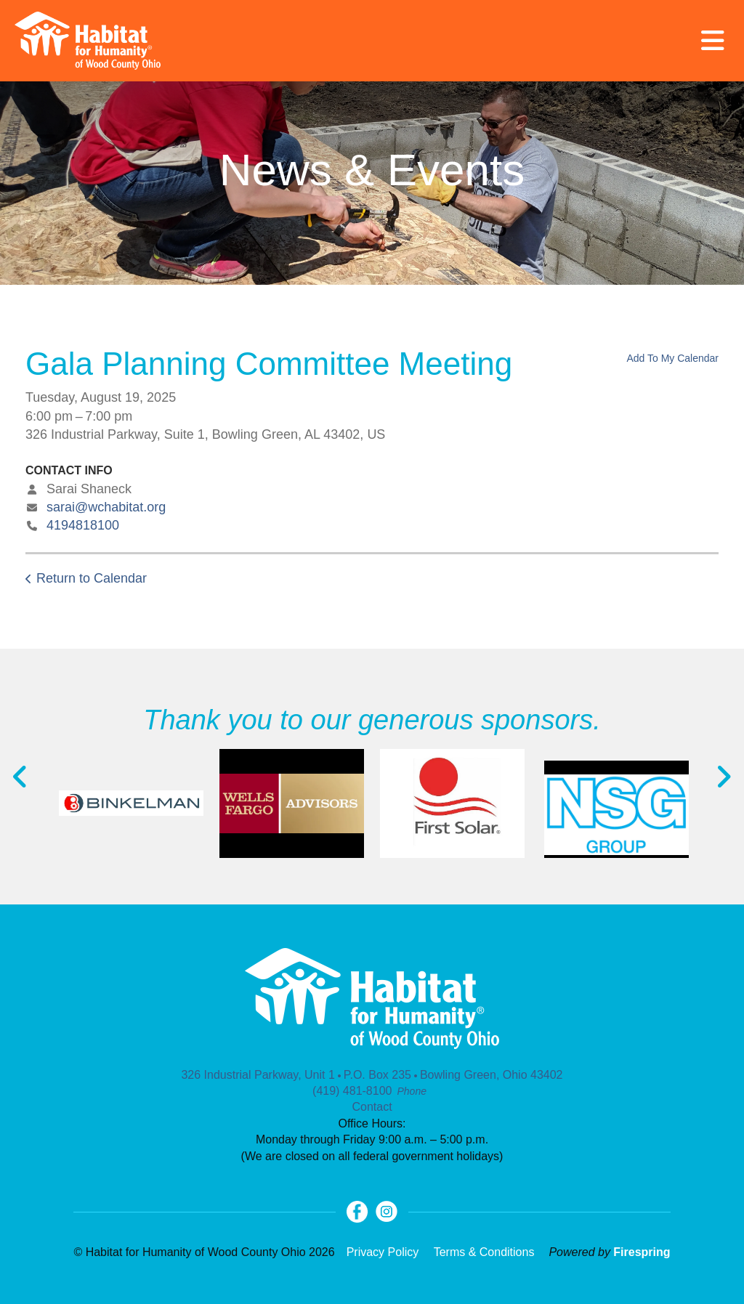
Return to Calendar (91, 578)
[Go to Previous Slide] (21, 776)
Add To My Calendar (672, 358)
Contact (372, 1107)
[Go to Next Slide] (723, 776)
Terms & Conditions (484, 1252)
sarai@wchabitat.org (106, 507)
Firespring (641, 1252)
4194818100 (82, 525)
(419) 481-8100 (352, 1091)
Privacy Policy (383, 1252)
